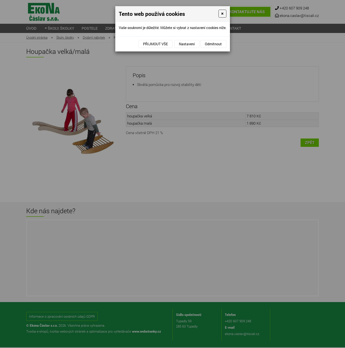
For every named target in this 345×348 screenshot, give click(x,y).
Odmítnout (213, 44)
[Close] (222, 14)
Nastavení (187, 44)
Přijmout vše (155, 44)
